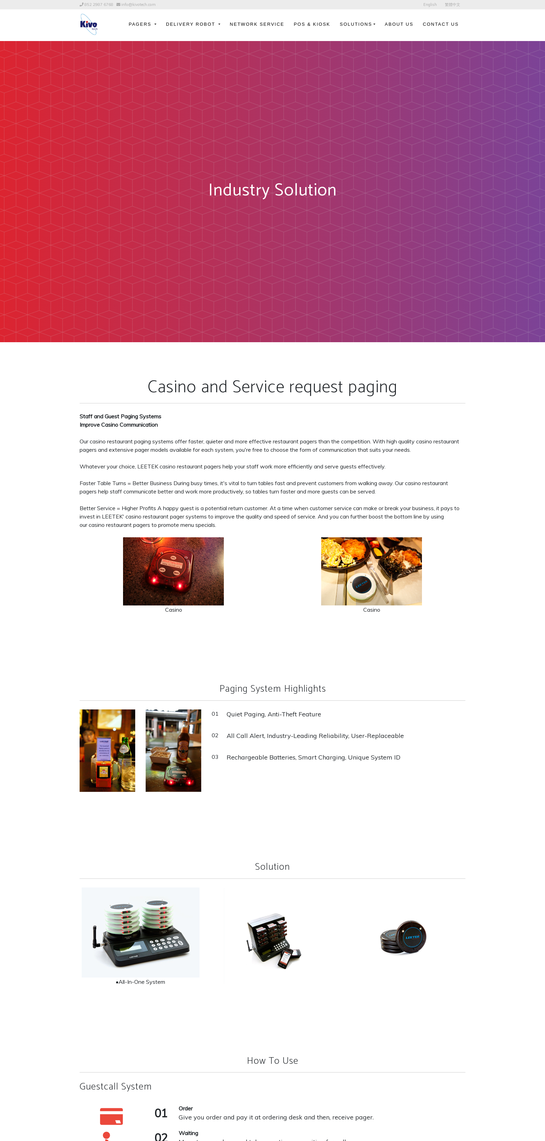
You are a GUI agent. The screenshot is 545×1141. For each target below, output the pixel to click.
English (430, 4)
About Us (399, 24)
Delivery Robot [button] (191, 24)
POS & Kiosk (312, 24)
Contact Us (441, 24)
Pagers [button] (141, 24)
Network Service (257, 24)
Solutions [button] (356, 24)
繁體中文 (452, 4)
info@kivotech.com (138, 4)
